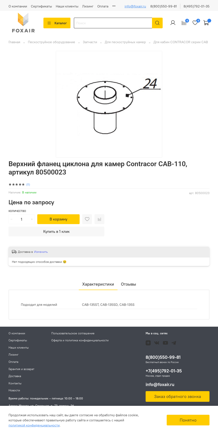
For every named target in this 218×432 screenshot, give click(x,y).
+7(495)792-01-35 (164, 371)
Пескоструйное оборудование (51, 44)
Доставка (15, 376)
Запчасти (90, 44)
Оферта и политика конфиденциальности (80, 340)
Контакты (15, 383)
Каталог (57, 23)
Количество (17, 213)
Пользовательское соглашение (73, 333)
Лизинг (87, 6)
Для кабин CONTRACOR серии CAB (180, 44)
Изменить (41, 254)
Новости (14, 390)
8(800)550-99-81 (163, 6)
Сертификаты (41, 6)
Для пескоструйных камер (125, 44)
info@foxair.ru (135, 6)
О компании (18, 6)
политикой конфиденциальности (34, 425)
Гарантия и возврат (21, 369)
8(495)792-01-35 (196, 6)
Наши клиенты (67, 6)
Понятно (188, 420)
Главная (14, 44)
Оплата (102, 6)
